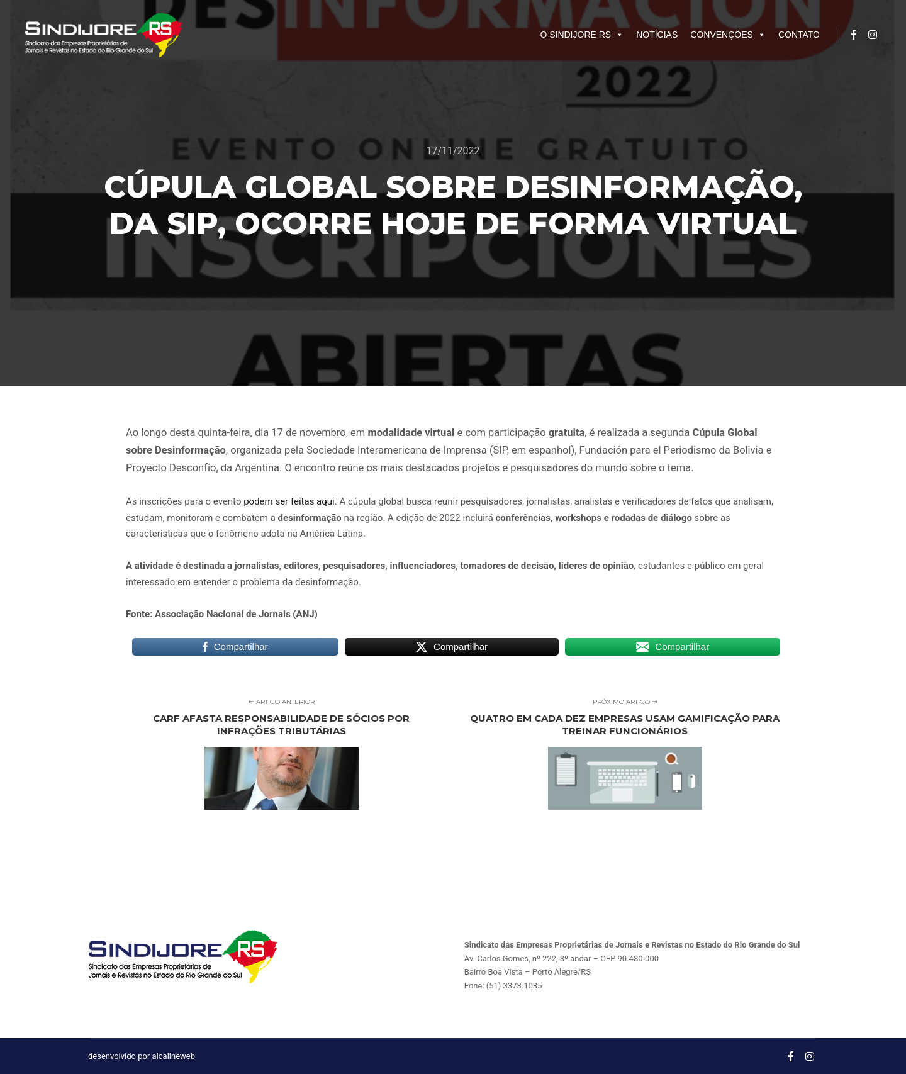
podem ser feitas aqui (289, 501)
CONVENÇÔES (728, 35)
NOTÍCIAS (657, 35)
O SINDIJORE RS (582, 35)
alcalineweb (173, 1056)
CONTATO (799, 35)
